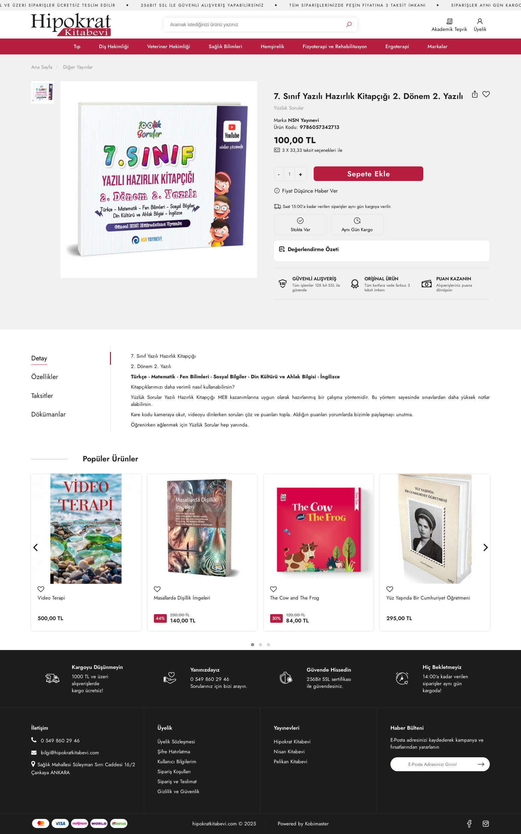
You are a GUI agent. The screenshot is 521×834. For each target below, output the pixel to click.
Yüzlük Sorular (289, 108)
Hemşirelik (272, 46)
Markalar (438, 46)
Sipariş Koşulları (174, 771)
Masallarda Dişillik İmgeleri (182, 598)
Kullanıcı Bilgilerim (176, 761)
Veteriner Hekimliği (168, 46)
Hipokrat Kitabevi (292, 741)
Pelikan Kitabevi (290, 761)
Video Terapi (51, 598)
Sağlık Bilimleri (225, 46)
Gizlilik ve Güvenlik (178, 791)
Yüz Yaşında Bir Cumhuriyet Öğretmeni (428, 598)
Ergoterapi (397, 46)
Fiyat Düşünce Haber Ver (306, 190)
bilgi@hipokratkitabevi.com (65, 752)
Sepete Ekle (368, 173)
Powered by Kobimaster (303, 823)
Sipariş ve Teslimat (177, 781)
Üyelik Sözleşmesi (176, 741)
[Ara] (349, 25)
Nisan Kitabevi (289, 751)
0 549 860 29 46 (55, 740)
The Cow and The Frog (294, 598)
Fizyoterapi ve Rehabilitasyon (335, 46)
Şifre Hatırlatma (173, 751)
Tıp (77, 46)
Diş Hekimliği (114, 46)
